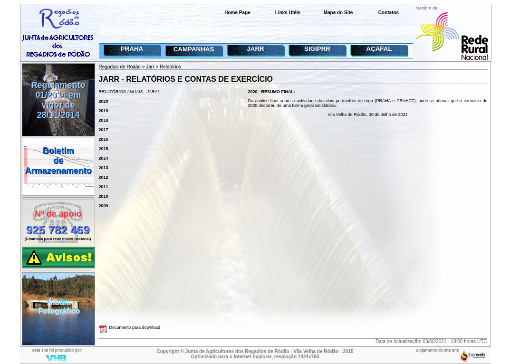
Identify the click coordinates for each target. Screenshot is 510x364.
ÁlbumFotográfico (59, 306)
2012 (103, 177)
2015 (103, 148)
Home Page (237, 12)
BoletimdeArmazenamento (58, 160)
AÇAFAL (379, 48)
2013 (103, 167)
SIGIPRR (317, 48)
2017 (103, 129)
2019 (103, 110)
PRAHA (132, 48)
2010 (103, 196)
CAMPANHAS (193, 49)
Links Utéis (287, 12)
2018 (103, 120)
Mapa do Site (338, 12)
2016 (103, 139)
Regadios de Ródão (120, 66)
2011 (103, 186)
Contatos (388, 12)
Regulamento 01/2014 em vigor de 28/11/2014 (58, 100)
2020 (103, 101)
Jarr (150, 66)
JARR (255, 48)
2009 (103, 205)
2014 (103, 158)
